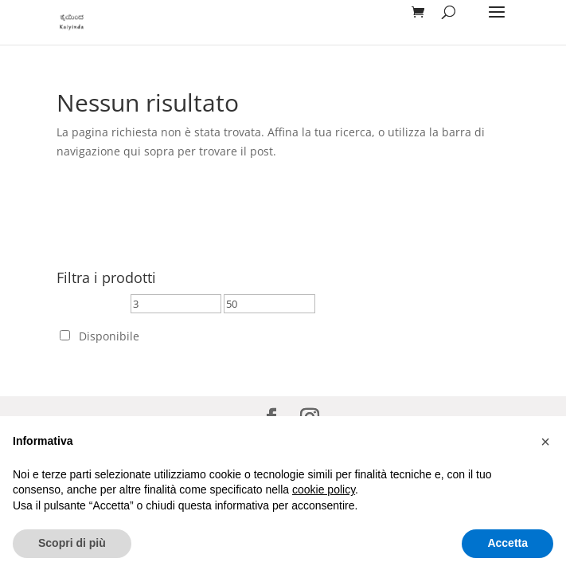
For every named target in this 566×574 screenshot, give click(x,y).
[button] (545, 441)
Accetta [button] (507, 543)
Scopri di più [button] (72, 543)
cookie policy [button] (323, 489)
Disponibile (109, 336)
